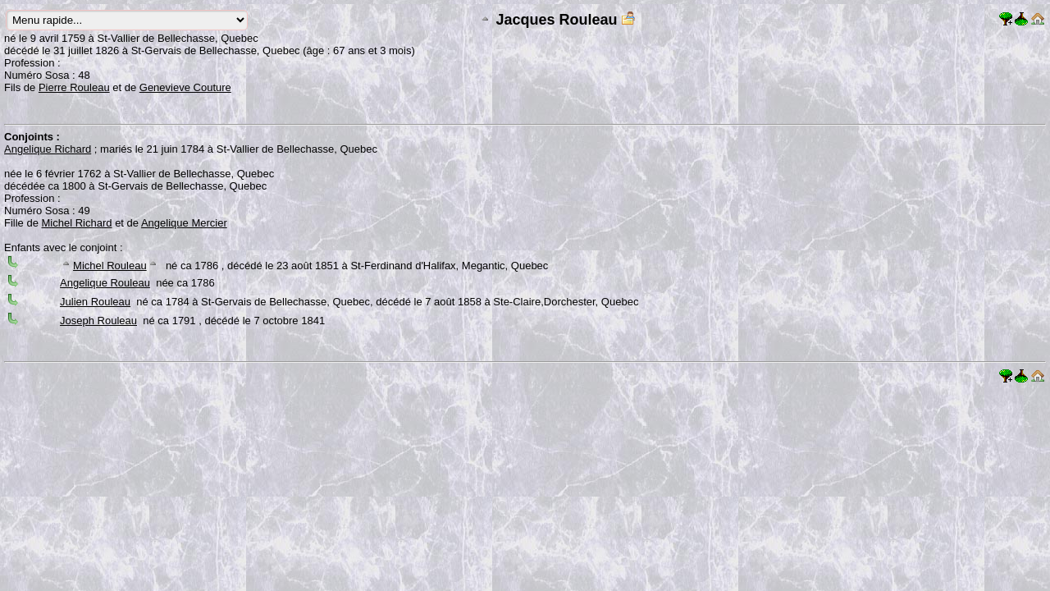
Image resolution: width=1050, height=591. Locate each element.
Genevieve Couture (185, 87)
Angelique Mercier (184, 223)
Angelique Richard (47, 149)
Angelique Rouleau (105, 283)
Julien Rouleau (95, 302)
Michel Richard (77, 223)
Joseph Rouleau (98, 320)
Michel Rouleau (110, 265)
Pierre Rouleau (74, 87)
